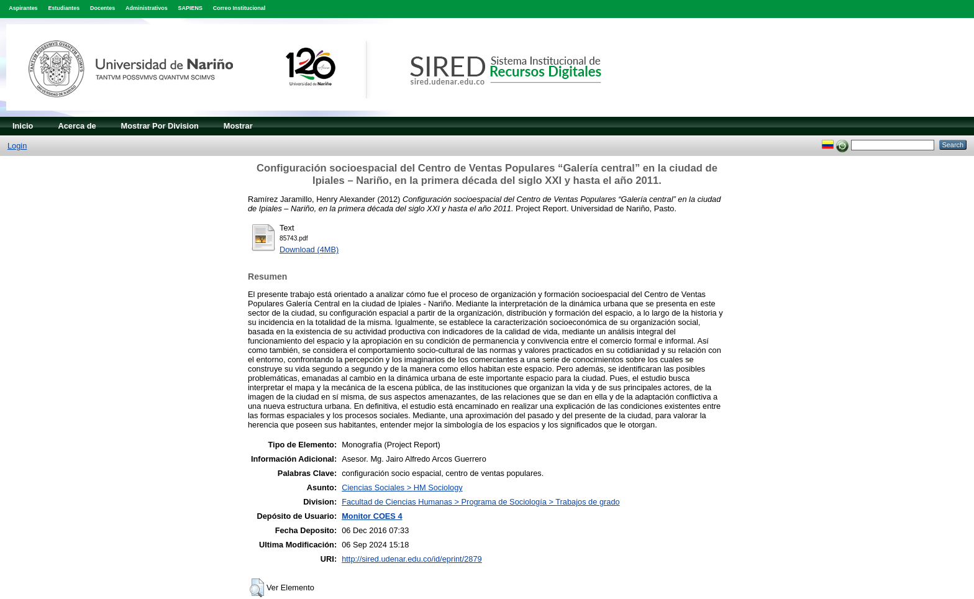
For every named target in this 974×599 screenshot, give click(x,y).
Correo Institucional (239, 8)
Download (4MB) (309, 249)
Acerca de (77, 125)
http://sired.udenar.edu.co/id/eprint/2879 (412, 559)
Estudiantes (64, 8)
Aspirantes (23, 8)
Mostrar (238, 125)
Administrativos (146, 8)
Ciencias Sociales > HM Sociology (402, 487)
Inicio (22, 125)
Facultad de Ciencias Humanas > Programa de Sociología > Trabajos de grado (480, 501)
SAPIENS (190, 8)
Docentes (102, 8)
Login (17, 145)
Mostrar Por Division (160, 125)
